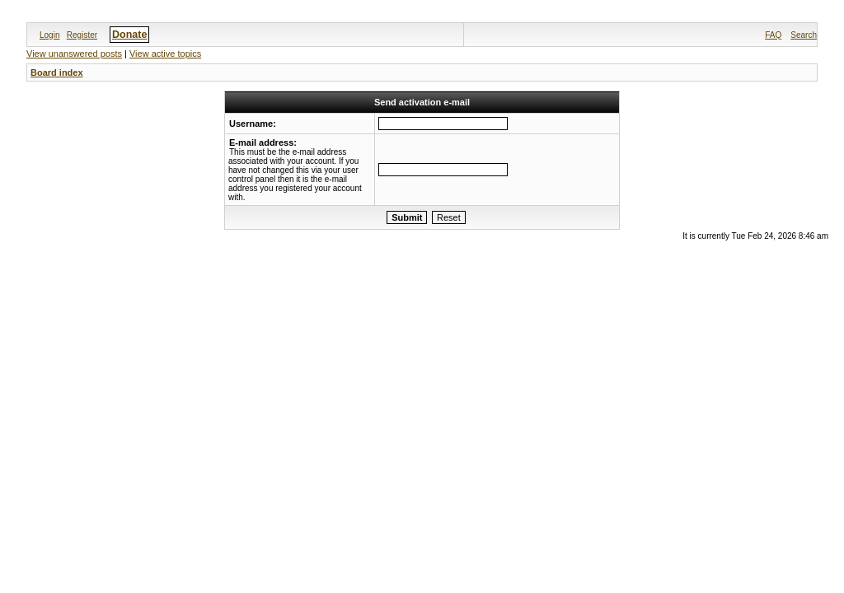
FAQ (773, 35)
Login (49, 35)
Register (82, 35)
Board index (56, 72)
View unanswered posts (74, 53)
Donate (129, 34)
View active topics (165, 53)
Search (803, 35)
